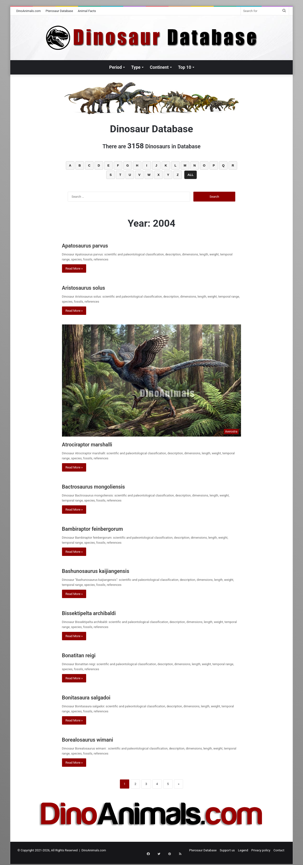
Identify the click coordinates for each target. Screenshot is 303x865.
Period (115, 67)
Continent (159, 67)
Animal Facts (87, 11)
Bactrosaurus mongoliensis (106, 486)
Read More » (74, 268)
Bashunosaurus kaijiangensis (109, 570)
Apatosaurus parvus (94, 245)
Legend (243, 850)
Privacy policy (260, 850)
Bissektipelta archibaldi (99, 612)
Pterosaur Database (59, 11)
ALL (190, 175)
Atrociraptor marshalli (97, 444)
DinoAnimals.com (28, 11)
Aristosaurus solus (92, 287)
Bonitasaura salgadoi (96, 697)
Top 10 (184, 67)
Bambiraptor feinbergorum (104, 528)
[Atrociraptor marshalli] (151, 380)
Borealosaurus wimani (98, 739)
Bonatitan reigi (85, 655)
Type (135, 67)
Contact (279, 850)
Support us (227, 850)
